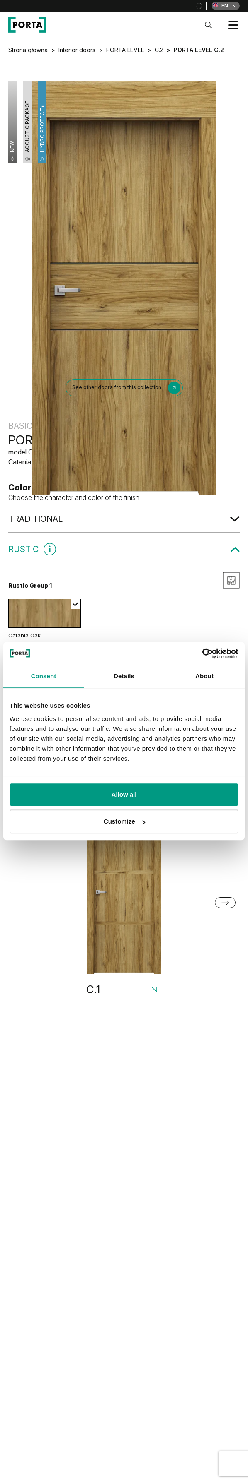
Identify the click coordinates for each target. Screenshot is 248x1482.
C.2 (159, 49)
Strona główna (28, 49)
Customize (124, 821)
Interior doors (76, 49)
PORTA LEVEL (125, 49)
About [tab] (204, 676)
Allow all (124, 794)
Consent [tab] (43, 676)
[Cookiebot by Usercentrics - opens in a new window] (202, 653)
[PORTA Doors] (27, 25)
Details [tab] (124, 676)
